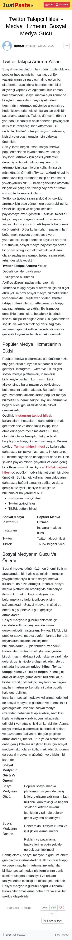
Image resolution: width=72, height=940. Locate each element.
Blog (57, 934)
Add (49, 5)
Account (62, 5)
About (65, 934)
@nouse (30, 45)
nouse (19, 46)
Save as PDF (52, 920)
